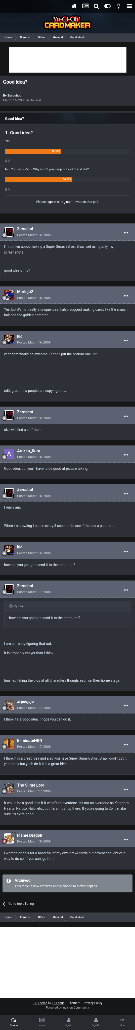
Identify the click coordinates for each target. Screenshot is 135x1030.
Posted (34, 235)
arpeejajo (25, 701)
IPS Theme (40, 1003)
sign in (51, 202)
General (35, 100)
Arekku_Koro (28, 450)
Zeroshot (14, 95)
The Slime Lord (30, 785)
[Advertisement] (67, 60)
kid (20, 336)
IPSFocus (58, 1003)
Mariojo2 (25, 291)
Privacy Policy (93, 1003)
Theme (74, 1003)
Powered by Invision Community (67, 1007)
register (66, 202)
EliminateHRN (29, 740)
